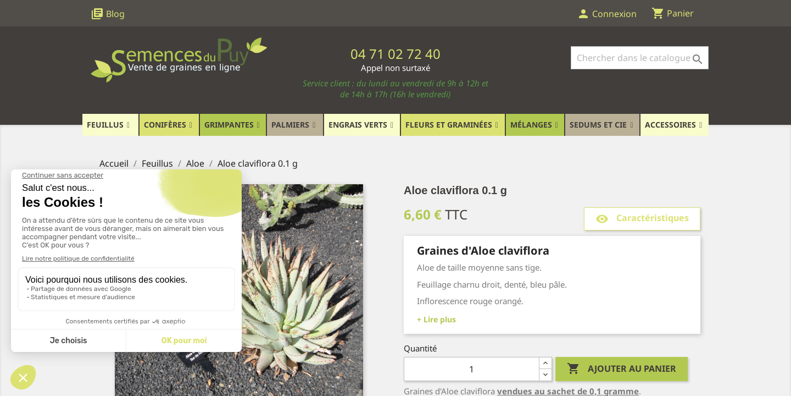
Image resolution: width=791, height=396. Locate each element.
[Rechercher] (640, 57)
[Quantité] (471, 369)
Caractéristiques (642, 219)
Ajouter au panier (621, 369)
